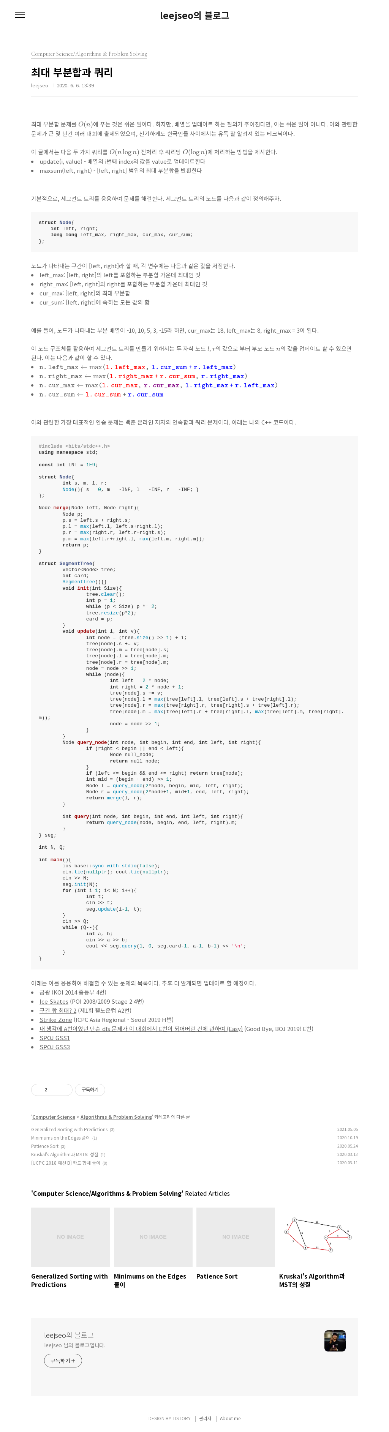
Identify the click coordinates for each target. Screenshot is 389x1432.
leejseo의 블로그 (194, 15)
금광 (45, 992)
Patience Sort (45, 1146)
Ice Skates (54, 1001)
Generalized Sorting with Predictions (69, 1129)
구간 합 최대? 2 (58, 1010)
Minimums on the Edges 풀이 (60, 1137)
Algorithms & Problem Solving (116, 1116)
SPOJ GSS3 (55, 1047)
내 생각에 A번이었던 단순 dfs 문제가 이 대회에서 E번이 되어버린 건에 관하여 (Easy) (141, 1029)
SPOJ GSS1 (55, 1038)
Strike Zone (56, 1019)
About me (230, 1418)
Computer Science (53, 1116)
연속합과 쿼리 (189, 422)
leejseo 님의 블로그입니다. (75, 1345)
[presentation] (85, 125)
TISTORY (181, 1418)
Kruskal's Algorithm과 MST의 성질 (64, 1154)
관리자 (205, 1418)
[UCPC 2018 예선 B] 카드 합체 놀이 (65, 1162)
